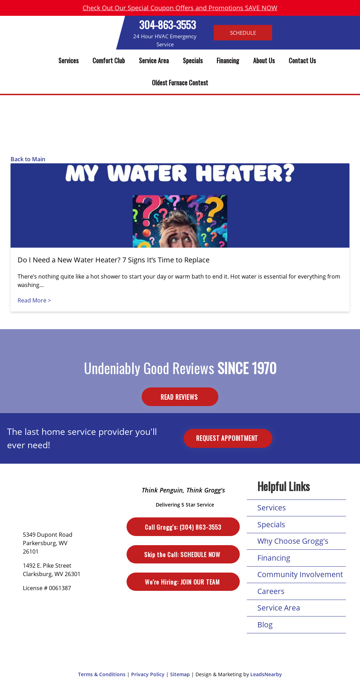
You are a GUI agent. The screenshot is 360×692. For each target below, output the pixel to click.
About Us (264, 60)
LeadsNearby (266, 674)
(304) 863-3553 (183, 526)
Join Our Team (183, 581)
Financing (228, 60)
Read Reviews (180, 397)
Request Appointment (228, 438)
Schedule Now (183, 554)
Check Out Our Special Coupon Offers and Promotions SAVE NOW (180, 8)
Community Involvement (300, 574)
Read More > (34, 300)
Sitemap (180, 674)
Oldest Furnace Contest (180, 82)
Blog (265, 624)
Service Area (154, 60)
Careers (270, 591)
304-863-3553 (167, 24)
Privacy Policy (148, 674)
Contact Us (302, 60)
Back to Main (28, 159)
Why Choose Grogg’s (292, 541)
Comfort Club (108, 60)
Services (68, 60)
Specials (192, 60)
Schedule (243, 32)
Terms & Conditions (102, 674)
